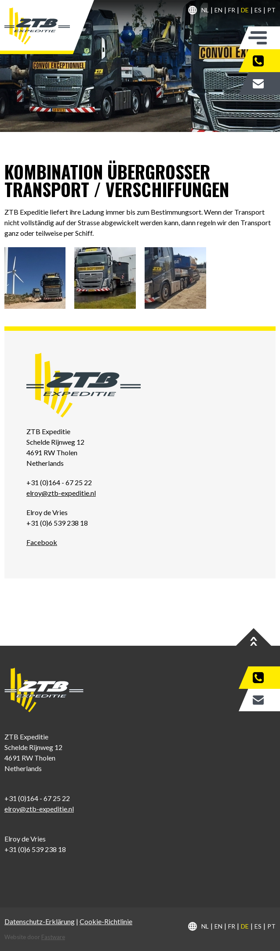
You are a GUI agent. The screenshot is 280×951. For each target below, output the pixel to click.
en (218, 10)
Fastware (53, 936)
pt (271, 10)
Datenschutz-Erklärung (39, 921)
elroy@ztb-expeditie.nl (61, 493)
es (258, 10)
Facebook (41, 542)
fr (231, 10)
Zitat (264, 83)
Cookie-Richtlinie (106, 921)
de (245, 10)
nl (205, 10)
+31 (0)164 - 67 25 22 (264, 60)
